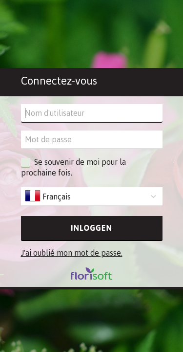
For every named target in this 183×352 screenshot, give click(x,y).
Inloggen (91, 227)
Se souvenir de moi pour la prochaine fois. (73, 167)
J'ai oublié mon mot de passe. (71, 253)
